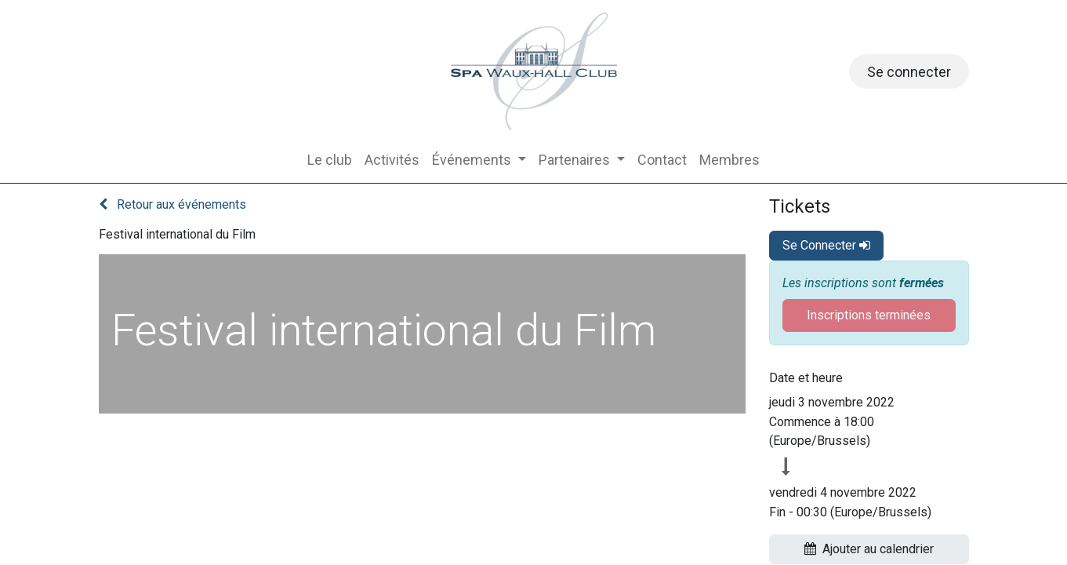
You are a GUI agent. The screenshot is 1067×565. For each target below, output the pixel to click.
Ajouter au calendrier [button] (869, 548)
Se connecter (909, 72)
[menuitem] (329, 160)
